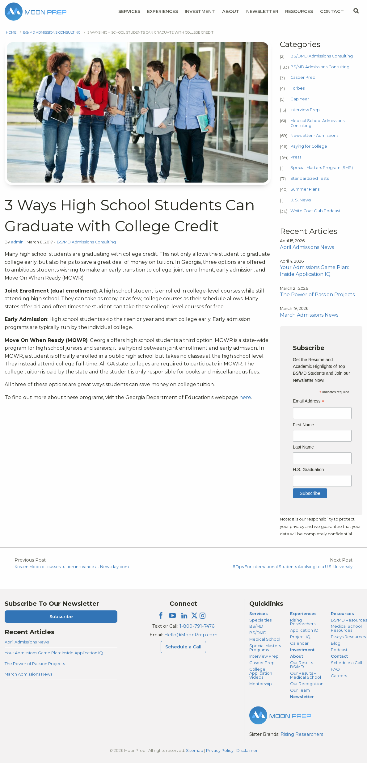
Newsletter (262, 11)
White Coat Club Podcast (315, 211)
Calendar (299, 643)
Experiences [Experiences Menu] (162, 11)
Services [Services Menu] (129, 11)
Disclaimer (247, 750)
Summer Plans (304, 189)
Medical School (264, 639)
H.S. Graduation (308, 469)
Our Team (300, 690)
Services (258, 613)
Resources (342, 613)
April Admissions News (27, 641)
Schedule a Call (346, 662)
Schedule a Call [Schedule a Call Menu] (183, 647)
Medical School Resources (346, 628)
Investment (200, 11)
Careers (339, 675)
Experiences (303, 613)
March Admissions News (28, 674)
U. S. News (300, 200)
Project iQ (300, 636)
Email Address (308, 401)
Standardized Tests (309, 178)
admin (17, 242)
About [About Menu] (230, 11)
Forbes (297, 88)
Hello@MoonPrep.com (190, 635)
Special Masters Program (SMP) (321, 167)
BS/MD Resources (349, 620)
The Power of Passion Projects (35, 663)
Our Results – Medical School (305, 675)
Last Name (303, 447)
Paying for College (308, 146)
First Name (303, 424)
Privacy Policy (220, 750)
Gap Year (299, 99)
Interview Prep (305, 109)
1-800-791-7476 (196, 626)
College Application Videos (260, 673)
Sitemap (194, 750)
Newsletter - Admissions (314, 135)
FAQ (335, 669)
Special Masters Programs (265, 647)
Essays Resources (348, 636)
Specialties (260, 620)
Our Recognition (306, 683)
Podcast (339, 649)
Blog (335, 643)
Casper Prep (302, 77)
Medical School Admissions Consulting (317, 123)
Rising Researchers (302, 622)
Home (11, 32)
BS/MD (256, 626)
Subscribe (61, 616)
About (296, 656)
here (245, 397)
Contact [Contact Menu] (332, 11)
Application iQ (304, 630)
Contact (339, 656)
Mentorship (260, 683)
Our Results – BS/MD (303, 664)
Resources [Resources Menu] (299, 11)
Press (295, 157)
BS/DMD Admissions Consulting (321, 56)
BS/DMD (258, 632)
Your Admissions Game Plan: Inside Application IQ (54, 652)
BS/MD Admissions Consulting (52, 32)
